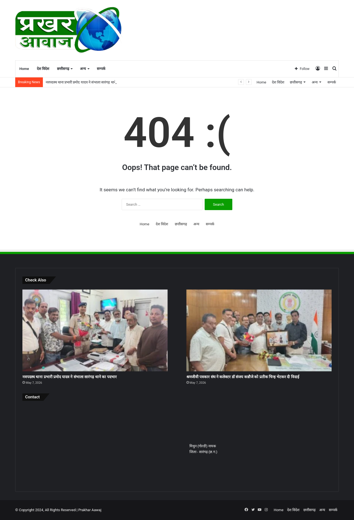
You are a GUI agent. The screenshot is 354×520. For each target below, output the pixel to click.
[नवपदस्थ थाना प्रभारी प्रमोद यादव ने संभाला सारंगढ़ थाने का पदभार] (95, 330)
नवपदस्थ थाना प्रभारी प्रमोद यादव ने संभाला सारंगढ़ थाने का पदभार (88, 82)
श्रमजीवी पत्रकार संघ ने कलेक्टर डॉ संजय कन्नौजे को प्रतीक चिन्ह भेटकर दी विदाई (242, 377)
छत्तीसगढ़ (63, 69)
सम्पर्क (101, 69)
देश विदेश (43, 69)
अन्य (83, 69)
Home (24, 69)
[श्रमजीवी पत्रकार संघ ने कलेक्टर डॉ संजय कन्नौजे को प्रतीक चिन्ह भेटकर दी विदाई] (259, 330)
